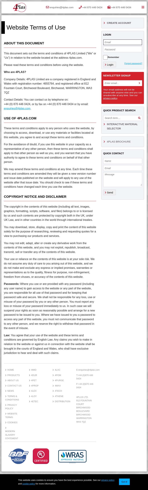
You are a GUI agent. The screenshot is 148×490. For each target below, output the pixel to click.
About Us (12, 380)
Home (9, 370)
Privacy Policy (11, 407)
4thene (58, 396)
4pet (33, 380)
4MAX (57, 385)
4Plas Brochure (117, 141)
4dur (33, 375)
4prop (34, 385)
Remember (113, 57)
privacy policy (110, 98)
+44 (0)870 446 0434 (84, 386)
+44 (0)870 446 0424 (84, 377)
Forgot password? (133, 63)
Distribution (61, 401)
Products (12, 375)
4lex (33, 391)
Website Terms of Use (36, 27)
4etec (33, 401)
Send (109, 192)
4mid (32, 370)
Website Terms (11, 415)
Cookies (11, 422)
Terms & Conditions (12, 398)
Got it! (124, 482)
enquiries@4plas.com (17, 108)
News (9, 391)
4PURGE (58, 380)
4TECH (57, 391)
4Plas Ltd (19, 7)
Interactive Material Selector (121, 126)
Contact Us (13, 385)
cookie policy (28, 483)
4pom (57, 375)
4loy (33, 396)
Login (109, 64)
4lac (56, 370)
